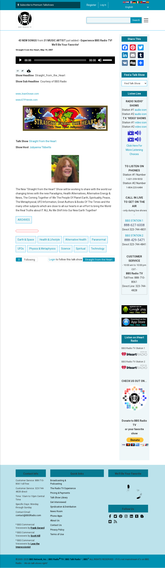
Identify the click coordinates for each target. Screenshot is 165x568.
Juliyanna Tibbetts (40, 147)
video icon (141, 122)
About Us (54, 520)
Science (65, 248)
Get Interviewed (58, 502)
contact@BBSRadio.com (28, 515)
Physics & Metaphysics (42, 248)
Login (52, 259)
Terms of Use (57, 534)
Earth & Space (26, 239)
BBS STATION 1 (134, 220)
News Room (56, 511)
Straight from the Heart (42, 141)
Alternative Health (75, 239)
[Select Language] (136, 7)
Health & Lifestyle (50, 239)
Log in (103, 5)
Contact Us (56, 525)
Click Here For (134, 145)
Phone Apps (56, 516)
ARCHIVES (24, 219)
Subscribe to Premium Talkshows (35, 5)
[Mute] (100, 60)
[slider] (60, 60)
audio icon (141, 109)
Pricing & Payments (60, 493)
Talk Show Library (59, 497)
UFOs (21, 248)
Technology (97, 248)
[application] (65, 60)
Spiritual (80, 248)
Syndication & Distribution (63, 506)
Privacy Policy (57, 529)
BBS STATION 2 (134, 235)
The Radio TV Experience (63, 488)
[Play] (20, 60)
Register (91, 4)
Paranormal (99, 239)
